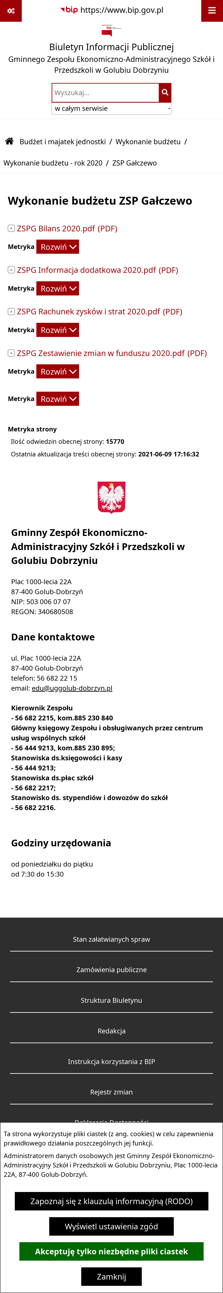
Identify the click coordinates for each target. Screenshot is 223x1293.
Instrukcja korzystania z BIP (111, 1061)
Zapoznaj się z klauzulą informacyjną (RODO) (111, 1201)
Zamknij (111, 1276)
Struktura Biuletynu (111, 1000)
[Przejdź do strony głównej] (111, 51)
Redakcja (112, 1030)
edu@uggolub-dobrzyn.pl (72, 688)
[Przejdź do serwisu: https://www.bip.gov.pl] (111, 10)
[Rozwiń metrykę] (57, 247)
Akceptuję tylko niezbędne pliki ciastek (111, 1251)
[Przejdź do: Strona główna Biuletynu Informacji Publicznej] (9, 142)
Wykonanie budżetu (148, 141)
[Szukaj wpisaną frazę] (165, 93)
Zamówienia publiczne (111, 969)
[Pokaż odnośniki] (11, 11)
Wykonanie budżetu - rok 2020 (52, 162)
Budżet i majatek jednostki (63, 141)
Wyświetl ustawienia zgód (111, 1226)
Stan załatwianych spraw (111, 939)
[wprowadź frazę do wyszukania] (105, 93)
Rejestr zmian (111, 1091)
